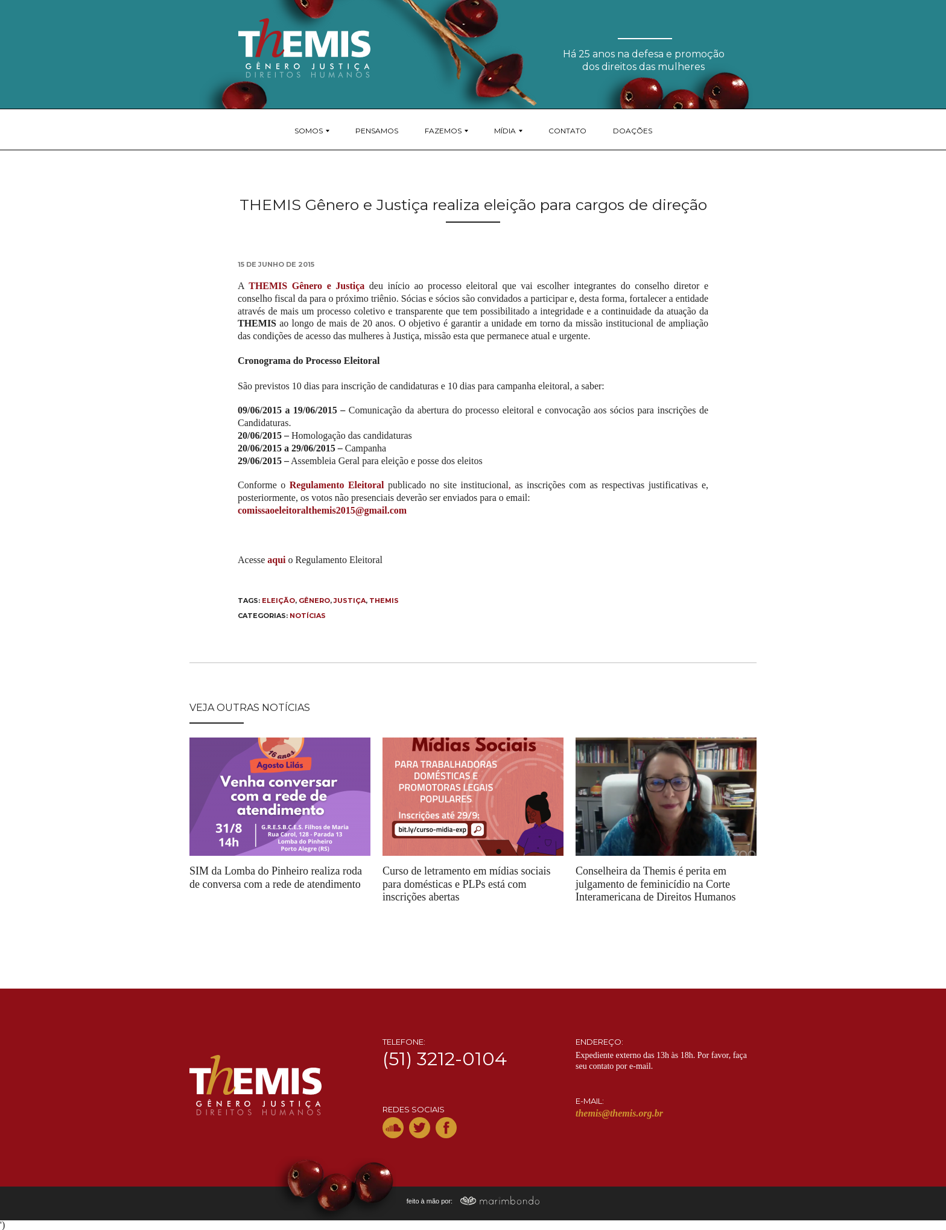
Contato (567, 130)
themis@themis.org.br (619, 1113)
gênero (314, 600)
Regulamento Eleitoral (337, 485)
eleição (278, 600)
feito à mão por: (473, 1201)
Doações (632, 130)
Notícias (308, 615)
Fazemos (443, 130)
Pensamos (376, 130)
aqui (276, 560)
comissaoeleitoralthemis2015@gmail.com (322, 510)
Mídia (505, 130)
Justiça (350, 600)
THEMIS (384, 600)
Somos (308, 130)
